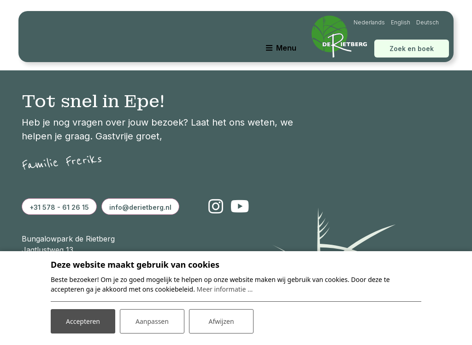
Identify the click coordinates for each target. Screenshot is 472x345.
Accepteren (83, 321)
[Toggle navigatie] (281, 48)
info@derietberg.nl (140, 207)
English (400, 22)
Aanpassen (152, 321)
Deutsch (427, 22)
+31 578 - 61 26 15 (59, 207)
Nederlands (369, 22)
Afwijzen (221, 321)
